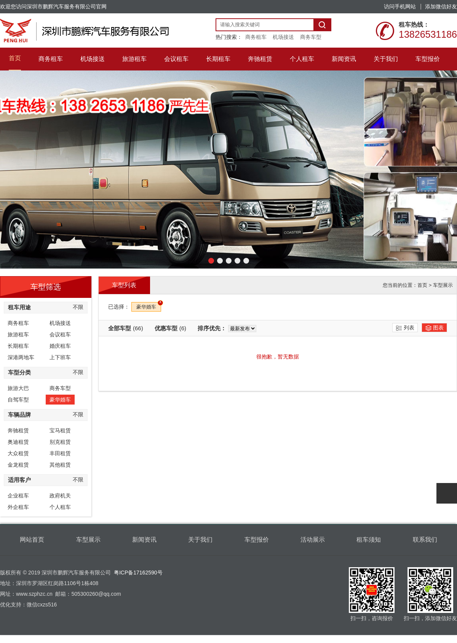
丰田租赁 (60, 453)
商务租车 (256, 37)
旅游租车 (18, 334)
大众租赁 (18, 453)
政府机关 (60, 496)
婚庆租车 (60, 346)
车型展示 (443, 285)
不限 (78, 307)
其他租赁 (60, 465)
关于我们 (200, 539)
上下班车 (60, 357)
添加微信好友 (441, 6)
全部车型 (125, 328)
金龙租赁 (18, 465)
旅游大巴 (18, 388)
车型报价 (256, 539)
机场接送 (283, 37)
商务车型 (310, 37)
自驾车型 (18, 400)
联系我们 (425, 539)
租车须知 (368, 539)
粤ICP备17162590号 (138, 572)
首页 (422, 285)
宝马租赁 (60, 430)
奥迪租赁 (18, 442)
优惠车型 (170, 328)
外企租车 (18, 507)
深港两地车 (21, 357)
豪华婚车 (60, 400)
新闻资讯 (144, 539)
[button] (211, 261)
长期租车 (18, 346)
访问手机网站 (400, 6)
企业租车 (18, 496)
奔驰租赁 (18, 430)
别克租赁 (60, 442)
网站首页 (32, 539)
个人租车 (60, 507)
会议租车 (60, 334)
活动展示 (312, 539)
